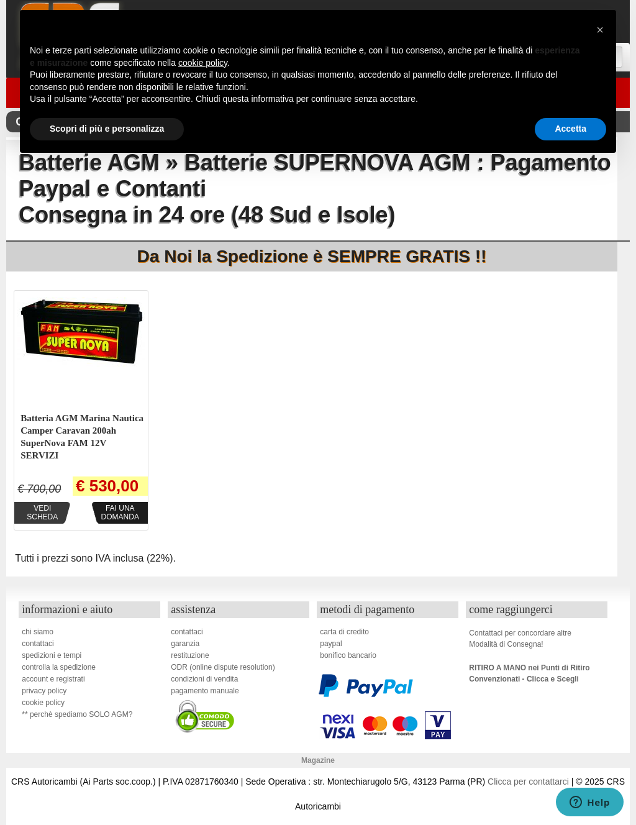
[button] (600, 30)
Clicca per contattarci (528, 781)
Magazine (318, 760)
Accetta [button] (570, 129)
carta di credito (344, 631)
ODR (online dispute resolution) (223, 667)
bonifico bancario (348, 655)
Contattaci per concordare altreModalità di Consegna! (520, 639)
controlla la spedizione (59, 667)
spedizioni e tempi (51, 655)
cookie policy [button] (202, 63)
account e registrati (53, 679)
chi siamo (37, 631)
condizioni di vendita (204, 679)
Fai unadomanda (120, 512)
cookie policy (43, 702)
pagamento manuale (204, 690)
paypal (331, 643)
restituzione (190, 655)
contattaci (37, 643)
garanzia (185, 643)
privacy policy (44, 690)
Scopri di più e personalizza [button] (107, 129)
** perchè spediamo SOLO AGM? (77, 714)
